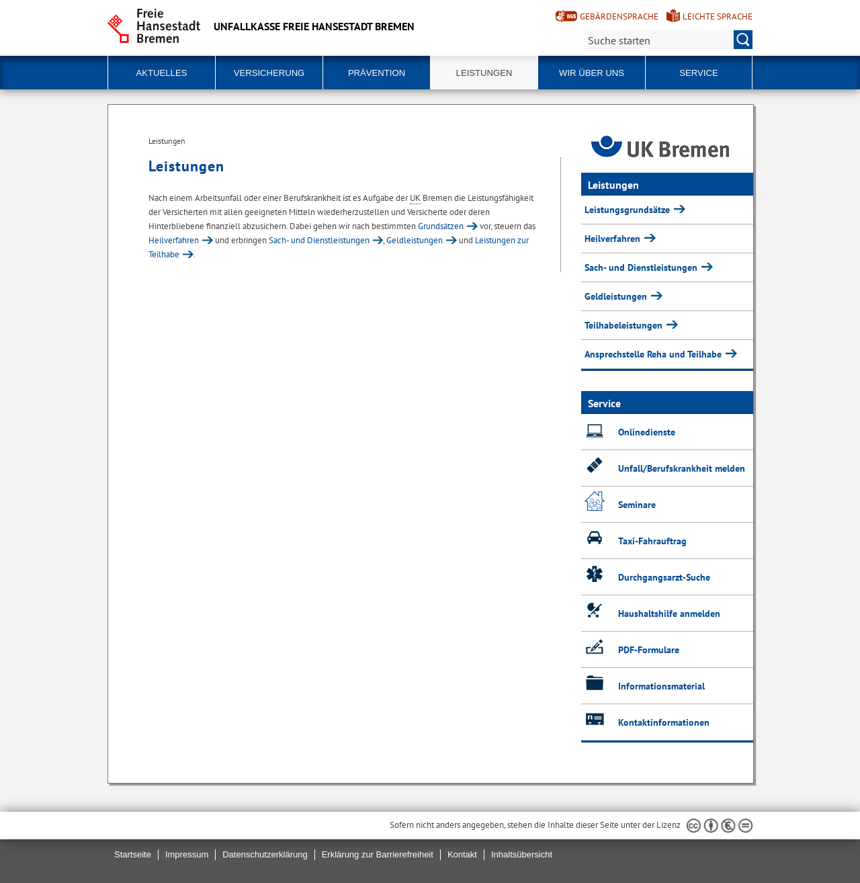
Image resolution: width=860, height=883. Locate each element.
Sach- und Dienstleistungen (319, 240)
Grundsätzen (441, 226)
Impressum (186, 854)
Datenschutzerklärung (264, 854)
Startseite (132, 854)
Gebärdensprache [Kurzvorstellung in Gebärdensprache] (619, 16)
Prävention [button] (376, 73)
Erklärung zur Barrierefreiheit (377, 854)
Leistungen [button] (484, 73)
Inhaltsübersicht (521, 854)
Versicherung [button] (269, 73)
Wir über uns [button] (591, 73)
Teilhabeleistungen (625, 325)
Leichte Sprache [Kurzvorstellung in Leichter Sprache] (717, 16)
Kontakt (462, 854)
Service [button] (698, 73)
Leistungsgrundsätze (629, 210)
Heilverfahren (173, 240)
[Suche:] (668, 39)
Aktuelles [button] (161, 73)
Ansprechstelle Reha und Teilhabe (654, 354)
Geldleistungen (414, 240)
